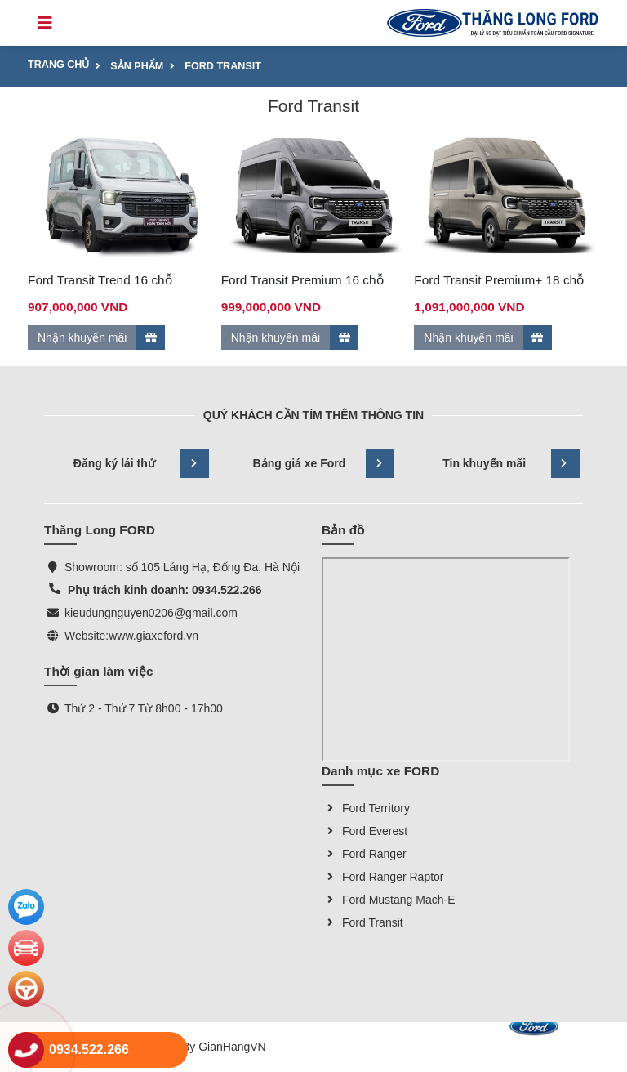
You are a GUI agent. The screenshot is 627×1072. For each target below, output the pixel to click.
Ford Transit (362, 922)
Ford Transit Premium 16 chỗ (302, 280)
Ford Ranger (364, 853)
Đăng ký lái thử (141, 463)
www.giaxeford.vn (153, 635)
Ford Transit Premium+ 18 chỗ (499, 280)
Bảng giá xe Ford (323, 463)
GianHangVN (232, 1046)
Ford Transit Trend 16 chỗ (100, 280)
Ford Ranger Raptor (383, 876)
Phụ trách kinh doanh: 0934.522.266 (163, 589)
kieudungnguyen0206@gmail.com (151, 612)
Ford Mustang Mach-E (389, 899)
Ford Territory (366, 808)
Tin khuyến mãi (510, 463)
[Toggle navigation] (45, 22)
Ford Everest (364, 831)
